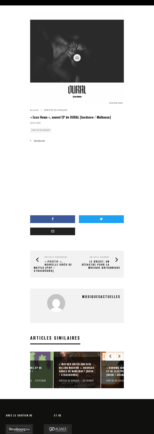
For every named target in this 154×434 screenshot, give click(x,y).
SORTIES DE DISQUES (41, 130)
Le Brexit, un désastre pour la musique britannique (101, 264)
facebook (39, 140)
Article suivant (99, 257)
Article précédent (56, 257)
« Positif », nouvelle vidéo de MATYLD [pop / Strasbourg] (53, 265)
